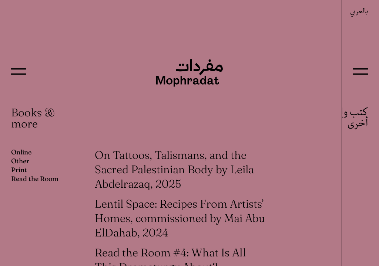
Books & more (33, 118)
